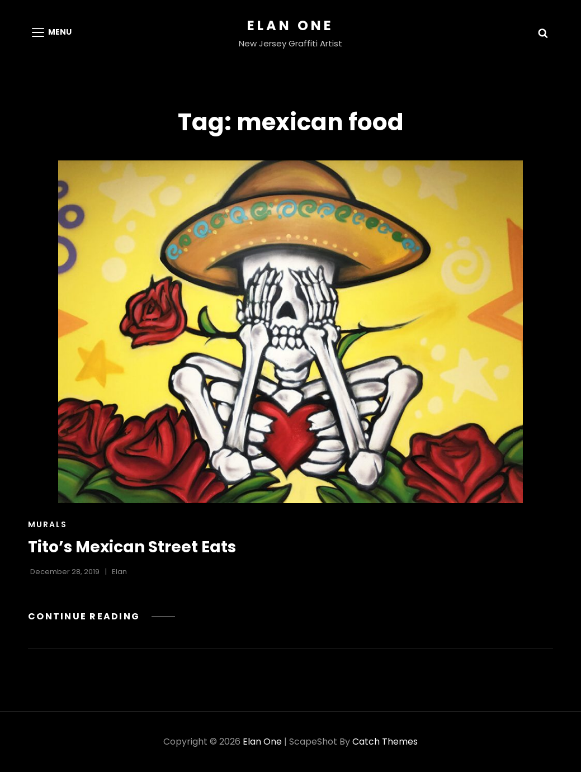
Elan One (290, 25)
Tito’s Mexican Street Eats (132, 547)
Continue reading (101, 616)
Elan (119, 571)
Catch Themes (385, 741)
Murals (47, 524)
